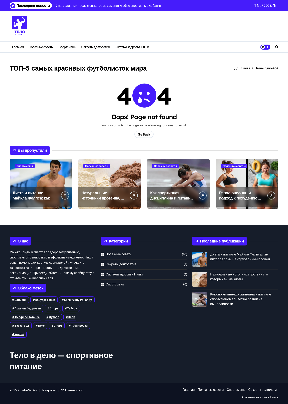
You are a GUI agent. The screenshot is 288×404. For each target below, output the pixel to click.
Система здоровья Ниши (132, 47)
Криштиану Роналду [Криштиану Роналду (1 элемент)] (78, 300)
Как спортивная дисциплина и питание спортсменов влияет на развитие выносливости (240, 299)
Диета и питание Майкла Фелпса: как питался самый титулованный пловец (33, 200)
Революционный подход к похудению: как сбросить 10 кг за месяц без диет (238, 200)
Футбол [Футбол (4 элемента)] (54, 317)
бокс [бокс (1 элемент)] (41, 325)
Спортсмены (67, 47)
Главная (18, 47)
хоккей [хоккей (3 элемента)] (19, 334)
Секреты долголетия (95, 47)
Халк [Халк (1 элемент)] (71, 317)
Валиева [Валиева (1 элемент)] (20, 300)
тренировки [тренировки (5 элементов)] (79, 325)
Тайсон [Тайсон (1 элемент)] (72, 308)
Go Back (144, 134)
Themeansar (74, 390)
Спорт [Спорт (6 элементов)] (54, 308)
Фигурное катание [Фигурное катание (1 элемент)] (27, 317)
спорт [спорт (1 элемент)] (58, 325)
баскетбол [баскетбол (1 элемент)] (21, 325)
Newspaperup (50, 390)
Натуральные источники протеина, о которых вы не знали (102, 198)
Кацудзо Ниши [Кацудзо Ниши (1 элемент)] (45, 300)
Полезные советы (41, 47)
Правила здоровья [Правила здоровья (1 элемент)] (27, 308)
